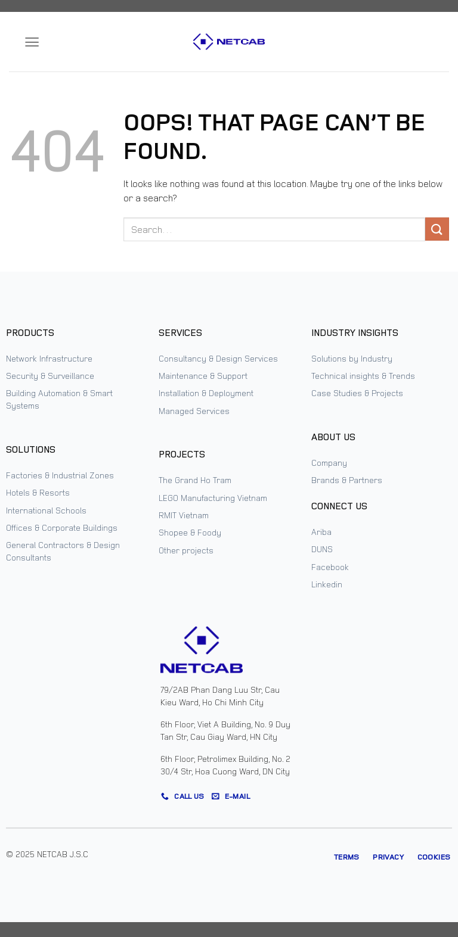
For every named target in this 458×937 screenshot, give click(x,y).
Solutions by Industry (351, 358)
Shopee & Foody (190, 532)
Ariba (321, 531)
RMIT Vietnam (184, 515)
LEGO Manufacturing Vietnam (213, 497)
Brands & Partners (346, 479)
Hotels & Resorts (38, 492)
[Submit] (437, 229)
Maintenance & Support (203, 375)
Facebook (330, 566)
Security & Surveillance (50, 375)
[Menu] (32, 42)
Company (329, 462)
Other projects (186, 550)
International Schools (46, 510)
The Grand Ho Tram (195, 479)
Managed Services (194, 410)
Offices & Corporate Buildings (61, 527)
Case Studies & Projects (357, 393)
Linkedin (326, 584)
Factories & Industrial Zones (60, 475)
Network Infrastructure (49, 358)
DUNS (322, 549)
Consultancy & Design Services (218, 358)
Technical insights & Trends (363, 375)
